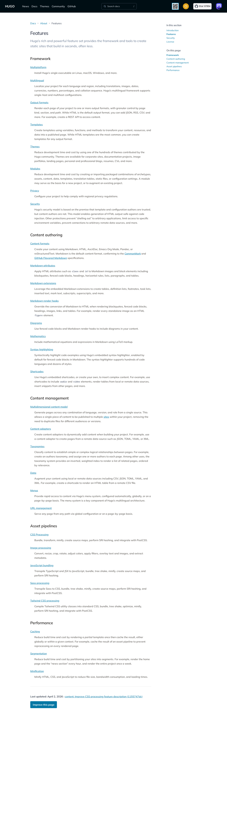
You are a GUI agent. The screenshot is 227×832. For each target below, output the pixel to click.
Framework (172, 55)
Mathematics (38, 336)
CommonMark (133, 253)
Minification (37, 671)
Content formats (39, 243)
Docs (34, 6)
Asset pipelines (174, 66)
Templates (36, 124)
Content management (177, 62)
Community (58, 6)
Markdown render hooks (44, 300)
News (25, 6)
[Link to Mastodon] (219, 6)
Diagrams (36, 323)
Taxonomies (37, 446)
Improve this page (43, 704)
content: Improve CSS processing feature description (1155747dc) (104, 696)
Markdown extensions (43, 283)
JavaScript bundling (41, 565)
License (170, 41)
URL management (41, 508)
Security (35, 203)
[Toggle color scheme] (186, 6)
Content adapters (40, 428)
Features (171, 34)
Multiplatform (38, 67)
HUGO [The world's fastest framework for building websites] (10, 6)
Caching (35, 631)
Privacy (34, 190)
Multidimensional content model (49, 406)
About (43, 23)
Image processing (40, 547)
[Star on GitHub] (202, 6)
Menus (34, 490)
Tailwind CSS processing (44, 600)
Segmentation (38, 653)
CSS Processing (39, 534)
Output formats (39, 102)
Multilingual (37, 80)
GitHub (71, 6)
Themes (44, 6)
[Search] (119, 6)
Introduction (172, 30)
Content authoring (175, 58)
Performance (173, 70)
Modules (35, 168)
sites (106, 416)
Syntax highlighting (41, 349)
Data (33, 472)
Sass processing (39, 583)
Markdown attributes (42, 265)
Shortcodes (37, 371)
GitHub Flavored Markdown (50, 258)
